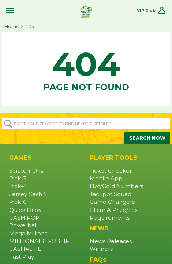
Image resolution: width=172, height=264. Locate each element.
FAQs (98, 259)
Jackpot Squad (110, 194)
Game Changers (112, 202)
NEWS (99, 228)
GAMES (20, 157)
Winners (101, 249)
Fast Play (21, 257)
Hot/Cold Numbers (116, 186)
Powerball (23, 225)
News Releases (111, 241)
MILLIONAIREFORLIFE (41, 241)
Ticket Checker (111, 171)
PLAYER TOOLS (113, 157)
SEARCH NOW (147, 138)
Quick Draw (25, 210)
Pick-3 (17, 178)
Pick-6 (17, 202)
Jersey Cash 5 (28, 194)
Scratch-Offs (26, 171)
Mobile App (106, 178)
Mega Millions (28, 233)
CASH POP (24, 217)
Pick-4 (18, 186)
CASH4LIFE (25, 249)
